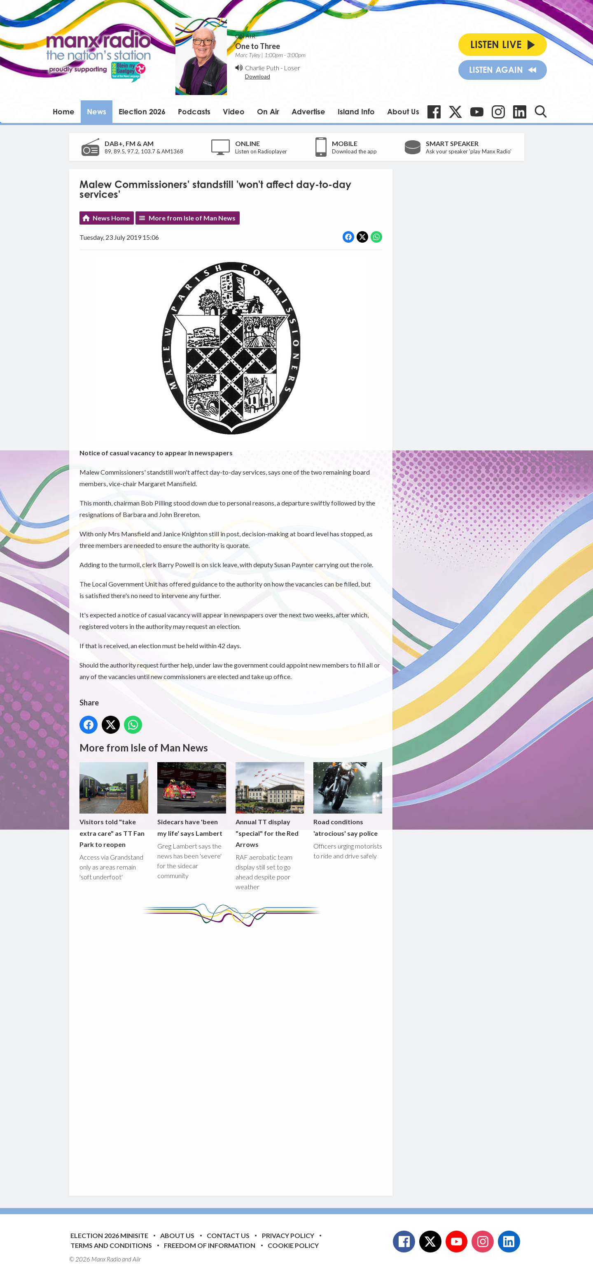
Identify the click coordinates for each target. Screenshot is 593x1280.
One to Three (257, 46)
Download (257, 76)
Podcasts (194, 111)
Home (64, 111)
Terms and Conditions (111, 1245)
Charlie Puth (262, 68)
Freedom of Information (209, 1245)
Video (234, 111)
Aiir (137, 1259)
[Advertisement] (233, 1055)
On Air (268, 111)
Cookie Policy (293, 1245)
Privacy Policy (288, 1235)
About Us (403, 111)
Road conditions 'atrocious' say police (347, 799)
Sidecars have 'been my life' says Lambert (191, 799)
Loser (292, 68)
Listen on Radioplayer (261, 151)
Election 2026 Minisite (109, 1235)
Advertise (308, 111)
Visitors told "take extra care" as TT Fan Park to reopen (113, 805)
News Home (111, 218)
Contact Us (228, 1235)
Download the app (354, 151)
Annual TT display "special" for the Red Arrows (269, 805)
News (96, 111)
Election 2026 (142, 111)
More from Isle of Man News (192, 218)
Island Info (356, 111)
